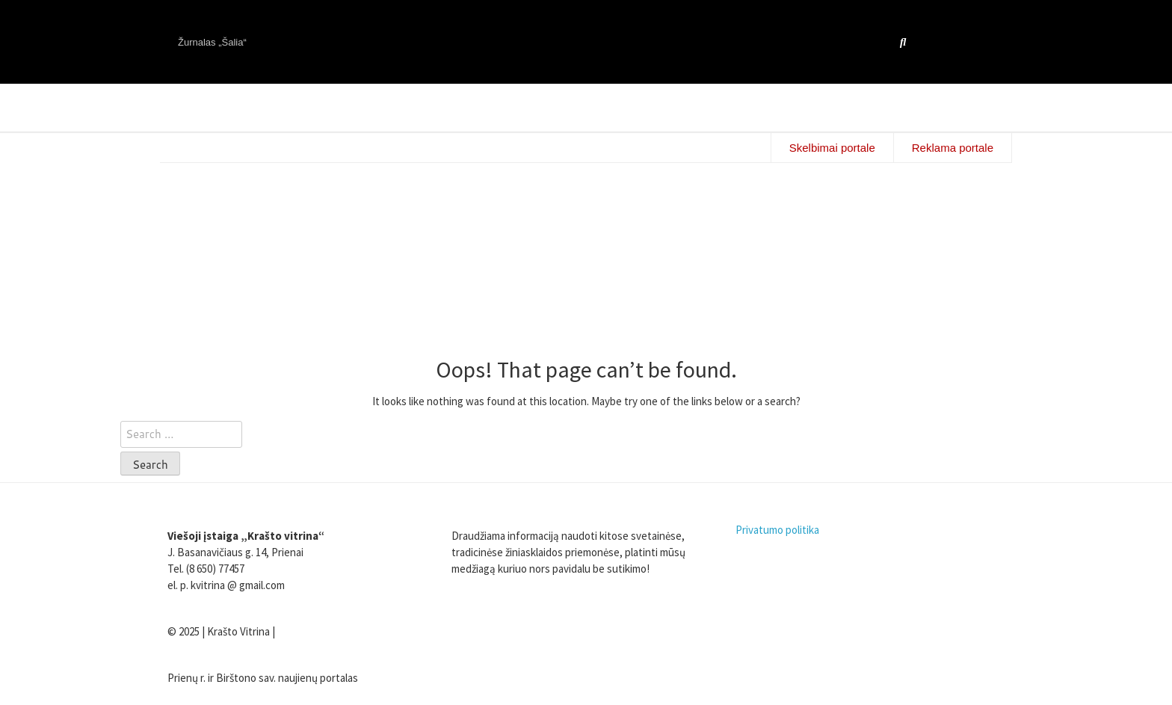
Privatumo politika (777, 530)
